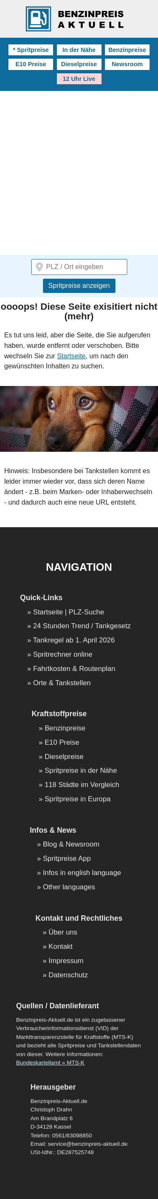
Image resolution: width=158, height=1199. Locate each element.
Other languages (69, 887)
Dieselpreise (79, 64)
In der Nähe (78, 50)
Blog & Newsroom (71, 844)
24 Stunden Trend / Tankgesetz (82, 626)
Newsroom (127, 64)
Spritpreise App (67, 858)
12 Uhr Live (79, 78)
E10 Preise (31, 64)
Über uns (62, 932)
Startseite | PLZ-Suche (68, 612)
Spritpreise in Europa (78, 799)
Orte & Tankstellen (62, 683)
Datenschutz (68, 975)
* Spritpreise (31, 50)
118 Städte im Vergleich (82, 785)
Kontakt (60, 946)
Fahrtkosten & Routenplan (74, 669)
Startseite (71, 356)
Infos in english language (82, 873)
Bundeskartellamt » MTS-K (50, 1062)
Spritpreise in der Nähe (81, 770)
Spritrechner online (63, 654)
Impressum (65, 961)
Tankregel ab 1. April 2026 (74, 640)
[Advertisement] (79, 173)
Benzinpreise (127, 50)
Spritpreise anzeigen (79, 285)
